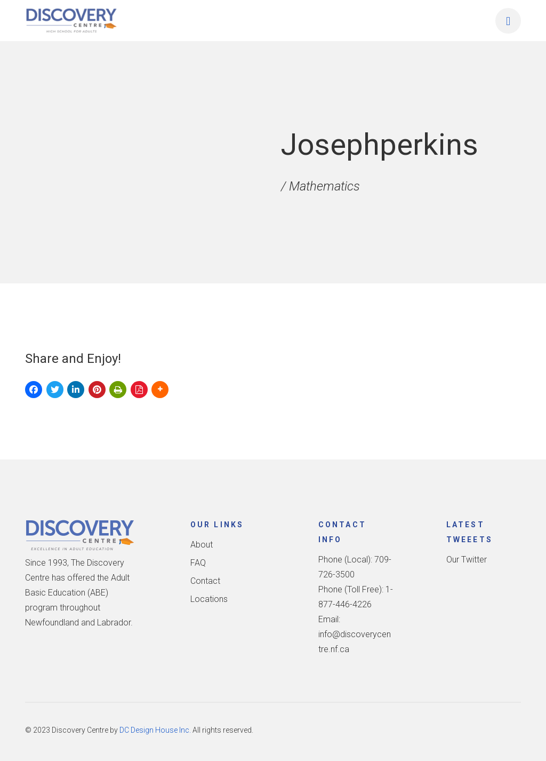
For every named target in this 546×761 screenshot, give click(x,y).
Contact (205, 581)
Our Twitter (466, 559)
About (201, 545)
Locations (209, 599)
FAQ (198, 563)
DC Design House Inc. (155, 730)
